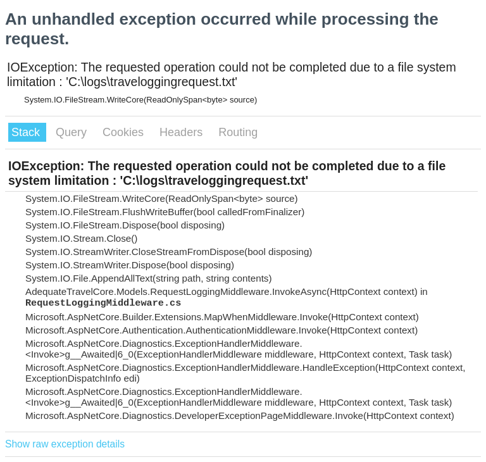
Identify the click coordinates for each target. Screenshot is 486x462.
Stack (27, 132)
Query (73, 132)
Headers (182, 132)
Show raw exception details (65, 444)
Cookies (125, 132)
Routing (238, 132)
